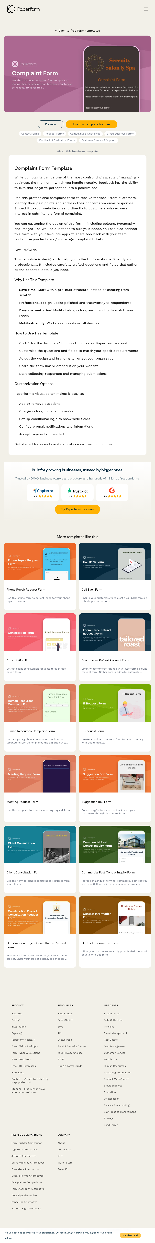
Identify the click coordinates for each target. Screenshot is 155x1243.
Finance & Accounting (117, 1105)
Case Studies (65, 1020)
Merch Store (65, 1162)
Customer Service (115, 1052)
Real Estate (111, 1039)
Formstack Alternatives (25, 1169)
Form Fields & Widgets (25, 1046)
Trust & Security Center (72, 1046)
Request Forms (54, 133)
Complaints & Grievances (85, 133)
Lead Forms (111, 1125)
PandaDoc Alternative (24, 1202)
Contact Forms (30, 133)
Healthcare (110, 1059)
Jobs (60, 1156)
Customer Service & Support (98, 140)
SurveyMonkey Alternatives (28, 1162)
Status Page (65, 1039)
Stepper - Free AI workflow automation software (28, 1090)
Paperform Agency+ (23, 1039)
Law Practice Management (120, 1111)
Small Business (113, 1085)
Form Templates (21, 1059)
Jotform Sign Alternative (26, 1208)
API (59, 1033)
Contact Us (64, 1149)
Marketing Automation (117, 1072)
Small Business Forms (120, 133)
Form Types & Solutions (25, 1052)
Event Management (115, 1033)
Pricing (15, 1020)
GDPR (61, 1059)
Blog (60, 1026)
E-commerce (112, 1013)
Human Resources (115, 1066)
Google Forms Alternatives (27, 1175)
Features (16, 1013)
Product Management (117, 1079)
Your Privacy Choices (70, 1052)
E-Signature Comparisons (26, 1182)
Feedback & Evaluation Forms (57, 140)
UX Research (111, 1098)
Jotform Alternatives (23, 1156)
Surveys (109, 1118)
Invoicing (109, 1026)
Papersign (17, 1033)
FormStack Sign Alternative (27, 1188)
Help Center (65, 1013)
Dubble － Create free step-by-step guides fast (30, 1081)
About (61, 1143)
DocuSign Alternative (24, 1195)
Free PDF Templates (23, 1066)
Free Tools (17, 1072)
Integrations (18, 1026)
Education (110, 1092)
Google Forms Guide (70, 1066)
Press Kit (63, 1169)
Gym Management (115, 1046)
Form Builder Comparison (26, 1143)
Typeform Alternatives (24, 1149)
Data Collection (113, 1020)
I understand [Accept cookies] (130, 1235)
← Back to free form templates (77, 30)
